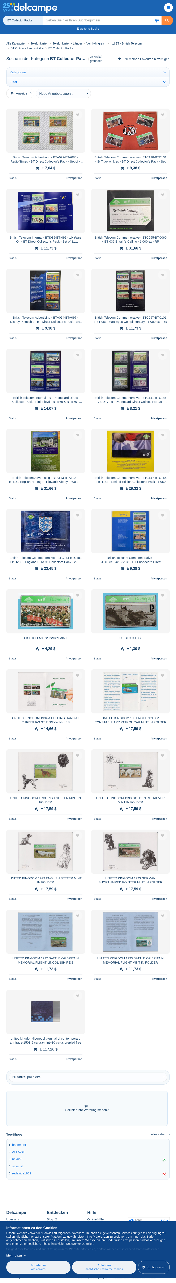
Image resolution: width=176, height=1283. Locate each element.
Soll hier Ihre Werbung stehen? (87, 1108)
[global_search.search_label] (102, 20)
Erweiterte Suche (88, 28)
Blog (52, 1219)
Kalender (53, 1224)
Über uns (12, 1219)
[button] (157, 20)
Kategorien (18, 72)
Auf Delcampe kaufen (102, 1224)
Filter (13, 82)
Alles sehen (160, 1134)
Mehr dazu (14, 1260)
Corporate (15, 1224)
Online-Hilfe (95, 1219)
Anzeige (19, 93)
